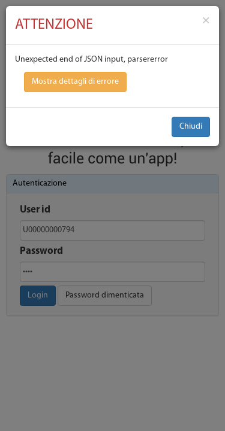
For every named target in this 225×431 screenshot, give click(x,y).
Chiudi (190, 126)
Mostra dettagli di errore (75, 81)
